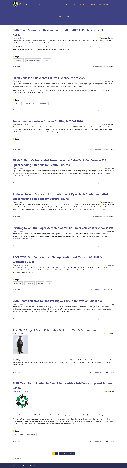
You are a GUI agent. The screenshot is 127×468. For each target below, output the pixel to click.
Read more (16, 66)
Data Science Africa (80, 415)
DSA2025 (17, 103)
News (99, 4)
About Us (106, 4)
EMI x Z (21, 3)
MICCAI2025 (18, 60)
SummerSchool (30, 103)
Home (66, 4)
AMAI (49, 283)
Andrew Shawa (19, 168)
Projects (73, 4)
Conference (31, 435)
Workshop (17, 283)
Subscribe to (17, 458)
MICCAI (16, 143)
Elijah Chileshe (19, 38)
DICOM (47, 60)
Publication (29, 283)
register (99, 67)
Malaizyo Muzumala (21, 125)
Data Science (18, 435)
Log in (92, 67)
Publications (83, 4)
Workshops (43, 103)
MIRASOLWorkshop (33, 60)
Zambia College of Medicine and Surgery (72, 362)
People (92, 4)
